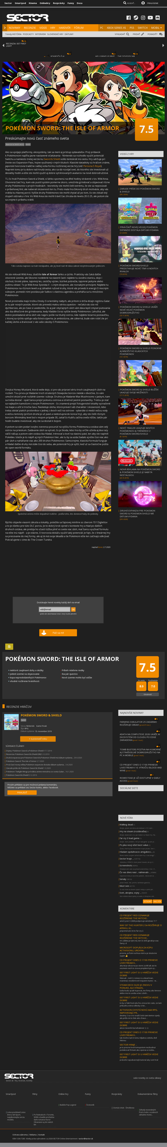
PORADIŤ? (152, 34)
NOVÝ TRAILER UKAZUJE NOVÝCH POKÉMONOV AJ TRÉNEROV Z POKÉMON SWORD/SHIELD (137, 430)
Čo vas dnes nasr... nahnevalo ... (135, 872)
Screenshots (126, 865)
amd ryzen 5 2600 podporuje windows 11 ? (138, 921)
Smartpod (20, 3)
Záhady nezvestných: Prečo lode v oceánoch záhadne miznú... (148, 1112)
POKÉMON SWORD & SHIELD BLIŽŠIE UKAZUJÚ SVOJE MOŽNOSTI (139, 391)
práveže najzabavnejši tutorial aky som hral (139, 1060)
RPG (26, 728)
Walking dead (126, 824)
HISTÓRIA (16, 34)
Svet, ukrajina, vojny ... (130, 892)
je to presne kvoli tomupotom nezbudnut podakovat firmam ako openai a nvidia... (138, 1048)
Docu (79, 3)
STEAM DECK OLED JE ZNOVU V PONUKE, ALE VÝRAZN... (136, 986)
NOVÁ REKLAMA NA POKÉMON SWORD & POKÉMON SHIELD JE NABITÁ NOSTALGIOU (140, 472)
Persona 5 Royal (92, 166)
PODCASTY (28, 34)
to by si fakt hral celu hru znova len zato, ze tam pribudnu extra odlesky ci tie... (141, 1004)
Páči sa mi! (58, 632)
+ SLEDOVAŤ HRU (38, 738)
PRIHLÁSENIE (152, 3)
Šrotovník (90, 1105)
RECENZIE (30, 27)
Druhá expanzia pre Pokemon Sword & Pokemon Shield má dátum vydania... (39, 757)
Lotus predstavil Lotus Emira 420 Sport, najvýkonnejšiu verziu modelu (16, 1116)
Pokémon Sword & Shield (17, 775)
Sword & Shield (52, 159)
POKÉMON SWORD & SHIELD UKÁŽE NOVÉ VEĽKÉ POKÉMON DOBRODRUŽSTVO (139, 309)
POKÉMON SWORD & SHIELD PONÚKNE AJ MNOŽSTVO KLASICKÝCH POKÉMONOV (140, 351)
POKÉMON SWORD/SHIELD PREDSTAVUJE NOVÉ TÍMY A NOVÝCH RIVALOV (139, 268)
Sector (8, 3)
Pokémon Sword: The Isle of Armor (21, 761)
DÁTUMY (69, 34)
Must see (124, 885)
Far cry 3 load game (129, 838)
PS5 (132, 27)
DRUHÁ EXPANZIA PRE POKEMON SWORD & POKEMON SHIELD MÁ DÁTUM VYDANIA (137, 513)
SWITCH (143, 27)
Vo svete (141, 680)
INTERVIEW (40, 34)
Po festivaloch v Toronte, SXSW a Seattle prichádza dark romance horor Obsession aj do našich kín (44, 1120)
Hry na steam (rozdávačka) (133, 831)
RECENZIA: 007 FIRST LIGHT (16, 44)
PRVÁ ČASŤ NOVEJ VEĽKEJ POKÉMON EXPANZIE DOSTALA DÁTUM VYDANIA (139, 228)
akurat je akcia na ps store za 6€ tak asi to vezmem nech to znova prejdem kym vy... (138, 967)
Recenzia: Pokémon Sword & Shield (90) (23, 754)
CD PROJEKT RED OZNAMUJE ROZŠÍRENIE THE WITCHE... (134, 917)
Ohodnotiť (148, 694)
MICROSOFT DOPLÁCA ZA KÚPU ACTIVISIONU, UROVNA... (136, 949)
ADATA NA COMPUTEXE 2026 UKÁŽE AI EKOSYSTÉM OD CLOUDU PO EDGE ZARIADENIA (140, 737)
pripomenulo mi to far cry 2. (132, 930)
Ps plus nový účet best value (134, 845)
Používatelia (153, 680)
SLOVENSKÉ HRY (55, 34)
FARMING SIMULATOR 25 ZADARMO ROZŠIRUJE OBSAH (138, 723)
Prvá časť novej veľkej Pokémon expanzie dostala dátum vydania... (35, 764)
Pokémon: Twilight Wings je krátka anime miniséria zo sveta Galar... (35, 771)
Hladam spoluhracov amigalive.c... (136, 851)
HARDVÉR (64, 27)
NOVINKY (14, 27)
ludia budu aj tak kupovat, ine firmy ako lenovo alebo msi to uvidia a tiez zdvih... (140, 991)
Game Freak (41, 726)
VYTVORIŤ (148, 901)
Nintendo (30, 726)
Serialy (123, 879)
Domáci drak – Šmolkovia (123, 1108)
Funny (71, 3)
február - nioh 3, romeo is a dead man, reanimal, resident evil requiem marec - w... (138, 979)
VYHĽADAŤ (120, 34)
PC (101, 27)
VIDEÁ (43, 27)
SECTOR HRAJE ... (128, 1044)
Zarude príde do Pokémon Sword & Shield (24, 768)
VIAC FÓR (157, 901)
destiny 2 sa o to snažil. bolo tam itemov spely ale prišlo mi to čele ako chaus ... (140, 1016)
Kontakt (41, 1135)
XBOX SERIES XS (116, 27)
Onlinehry (45, 3)
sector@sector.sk (86, 1138)
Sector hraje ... (127, 858)
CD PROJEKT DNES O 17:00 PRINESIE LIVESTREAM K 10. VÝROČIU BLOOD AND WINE (141, 767)
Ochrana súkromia (20, 1135)
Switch (28, 144)
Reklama (33, 1135)
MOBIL (155, 27)
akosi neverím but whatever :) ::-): (134, 1028)
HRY (52, 27)
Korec (100, 547)
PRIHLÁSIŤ (22, 792)
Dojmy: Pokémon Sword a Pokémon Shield (25, 750)
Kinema (33, 3)
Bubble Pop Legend (68, 1105)
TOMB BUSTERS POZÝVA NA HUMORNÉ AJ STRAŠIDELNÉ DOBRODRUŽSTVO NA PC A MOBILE (140, 752)
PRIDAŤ (136, 34)
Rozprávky (59, 3)
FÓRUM (79, 27)
